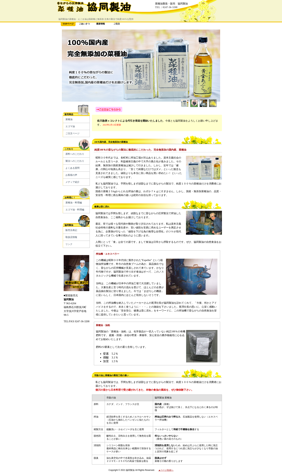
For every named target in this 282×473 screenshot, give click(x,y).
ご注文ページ (72, 133)
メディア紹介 (72, 182)
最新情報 (100, 24)
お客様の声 (71, 175)
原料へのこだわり (74, 154)
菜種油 (68, 119)
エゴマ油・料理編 (74, 209)
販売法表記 (71, 230)
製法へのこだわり (74, 161)
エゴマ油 (70, 126)
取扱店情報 (71, 237)
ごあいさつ (84, 24)
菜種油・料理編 (73, 202)
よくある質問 (72, 168)
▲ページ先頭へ (166, 470)
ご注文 (116, 24)
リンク (68, 244)
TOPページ (68, 24)
